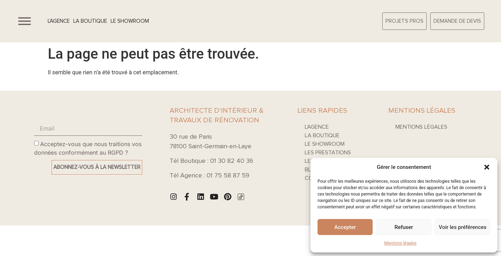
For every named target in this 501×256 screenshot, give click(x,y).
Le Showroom (130, 21)
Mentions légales (400, 243)
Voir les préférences (462, 227)
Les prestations (328, 152)
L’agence (59, 21)
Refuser (403, 227)
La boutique (90, 21)
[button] (486, 167)
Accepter (345, 227)
